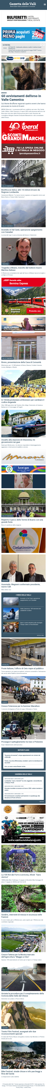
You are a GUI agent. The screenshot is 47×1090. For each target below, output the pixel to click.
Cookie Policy (27, 1087)
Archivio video (40, 635)
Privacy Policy (19, 1087)
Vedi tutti (41, 801)
